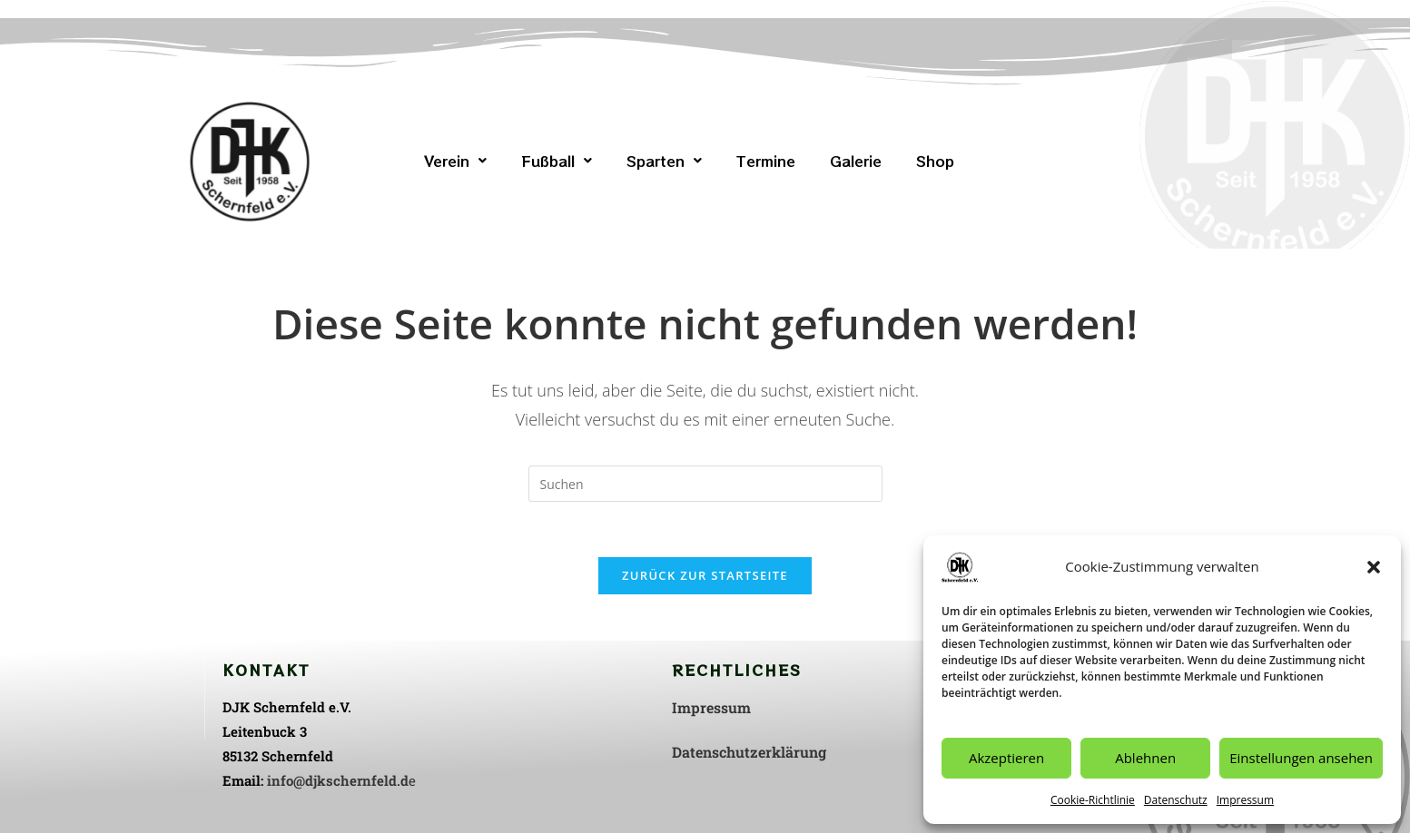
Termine (765, 161)
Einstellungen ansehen (1301, 758)
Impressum (1245, 800)
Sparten (664, 161)
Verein (455, 161)
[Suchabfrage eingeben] (705, 484)
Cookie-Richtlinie (1092, 800)
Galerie (856, 161)
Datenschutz (1176, 800)
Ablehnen (1145, 758)
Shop (935, 161)
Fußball (556, 161)
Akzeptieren (1006, 758)
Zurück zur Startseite (705, 575)
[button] (1374, 567)
